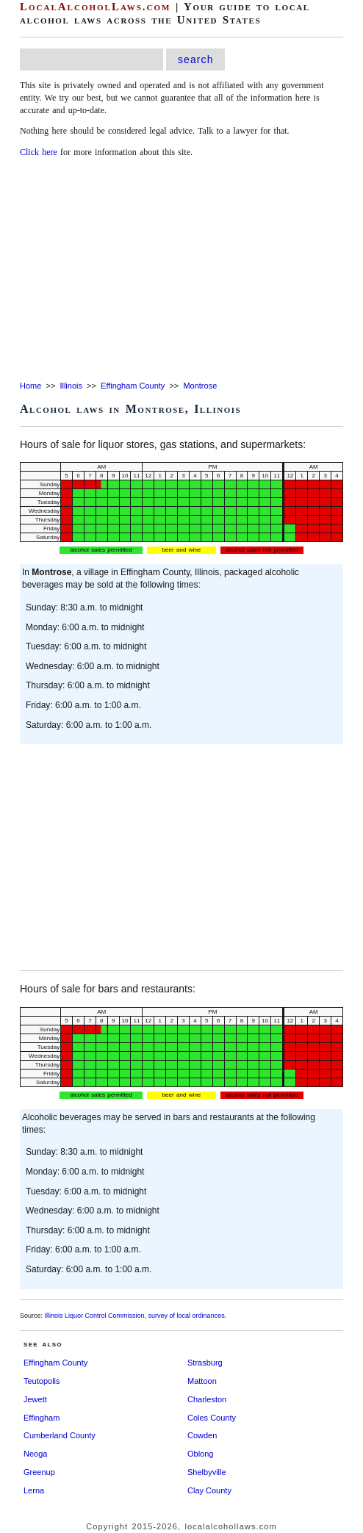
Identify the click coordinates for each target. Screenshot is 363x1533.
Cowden (202, 1435)
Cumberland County (60, 1435)
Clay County (209, 1490)
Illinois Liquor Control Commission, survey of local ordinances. (136, 1315)
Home (30, 385)
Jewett (35, 1399)
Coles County (211, 1417)
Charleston (206, 1399)
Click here (38, 152)
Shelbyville (206, 1472)
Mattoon (202, 1381)
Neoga (35, 1453)
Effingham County (133, 385)
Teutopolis (42, 1381)
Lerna (34, 1490)
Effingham (42, 1417)
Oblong (200, 1453)
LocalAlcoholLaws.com (95, 6)
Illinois (71, 385)
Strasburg (205, 1362)
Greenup (39, 1472)
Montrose (200, 385)
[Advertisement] (181, 270)
